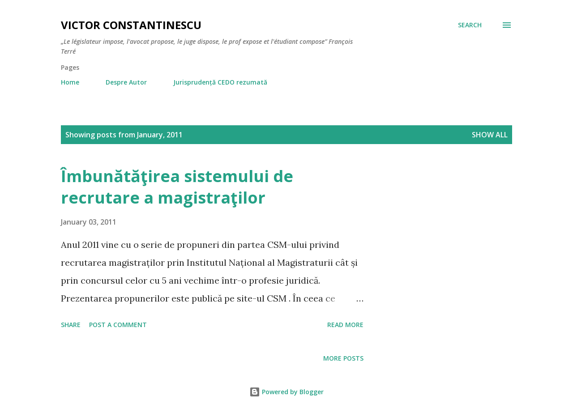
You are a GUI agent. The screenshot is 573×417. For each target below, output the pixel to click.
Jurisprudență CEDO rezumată (220, 82)
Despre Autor (126, 82)
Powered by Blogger (286, 391)
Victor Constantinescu (131, 24)
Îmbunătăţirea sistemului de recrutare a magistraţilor (177, 186)
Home (70, 82)
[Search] (470, 25)
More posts (343, 358)
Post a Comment (118, 324)
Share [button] (71, 324)
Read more (345, 324)
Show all (490, 135)
